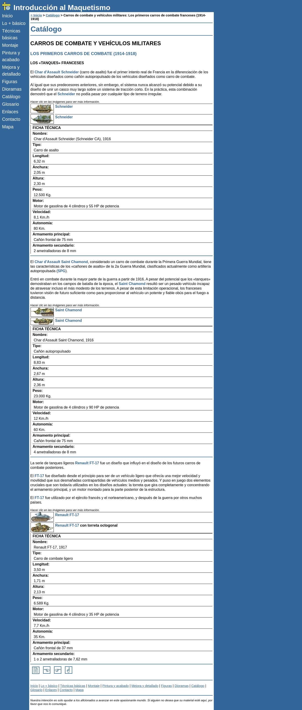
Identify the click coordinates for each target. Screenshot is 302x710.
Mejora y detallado (11, 71)
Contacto (11, 119)
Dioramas (12, 89)
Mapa (7, 126)
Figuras (9, 81)
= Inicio (36, 15)
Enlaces (10, 111)
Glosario (10, 104)
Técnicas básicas (11, 34)
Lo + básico (14, 23)
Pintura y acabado (11, 56)
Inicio (7, 15)
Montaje (10, 45)
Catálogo (11, 96)
